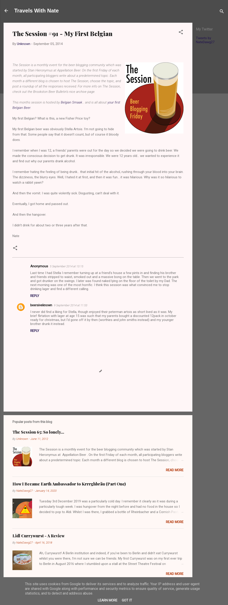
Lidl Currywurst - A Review (38, 535)
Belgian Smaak (71, 102)
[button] (180, 32)
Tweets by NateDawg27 (205, 40)
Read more (174, 470)
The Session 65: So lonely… (38, 432)
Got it (127, 600)
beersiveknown (41, 305)
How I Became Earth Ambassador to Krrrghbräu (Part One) (69, 484)
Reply (34, 296)
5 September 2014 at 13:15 (66, 266)
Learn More (107, 600)
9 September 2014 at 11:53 (70, 305)
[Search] (221, 12)
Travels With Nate (36, 11)
